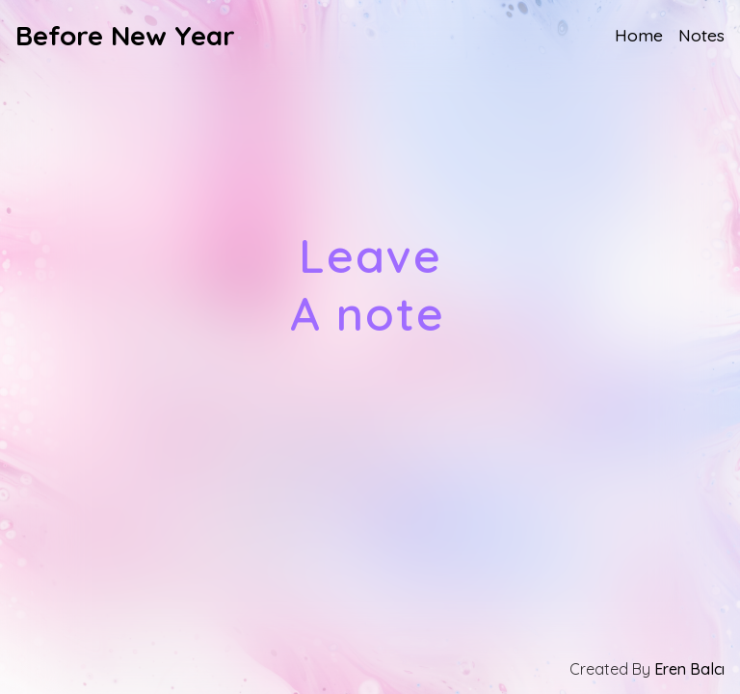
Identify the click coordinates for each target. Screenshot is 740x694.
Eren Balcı (689, 669)
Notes (701, 34)
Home (639, 34)
